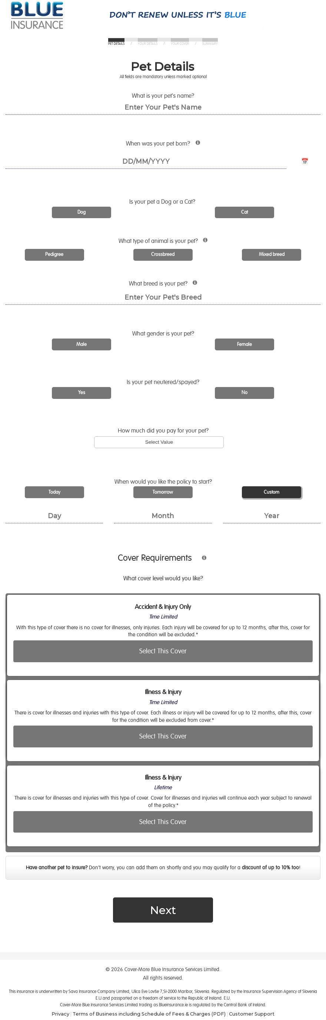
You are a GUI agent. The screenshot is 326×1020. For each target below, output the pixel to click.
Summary (210, 44)
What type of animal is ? (186, 242)
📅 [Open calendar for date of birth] (305, 161)
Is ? (163, 382)
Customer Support (252, 1013)
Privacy (60, 1013)
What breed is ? (183, 285)
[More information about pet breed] (193, 286)
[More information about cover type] (200, 561)
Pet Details (116, 44)
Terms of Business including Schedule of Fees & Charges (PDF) (149, 1013)
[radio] (81, 213)
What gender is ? (163, 333)
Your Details (147, 44)
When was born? (184, 145)
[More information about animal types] (203, 243)
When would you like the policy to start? (163, 482)
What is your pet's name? (163, 96)
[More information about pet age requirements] (196, 146)
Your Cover (180, 44)
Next (163, 910)
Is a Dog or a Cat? (163, 202)
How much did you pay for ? (163, 430)
